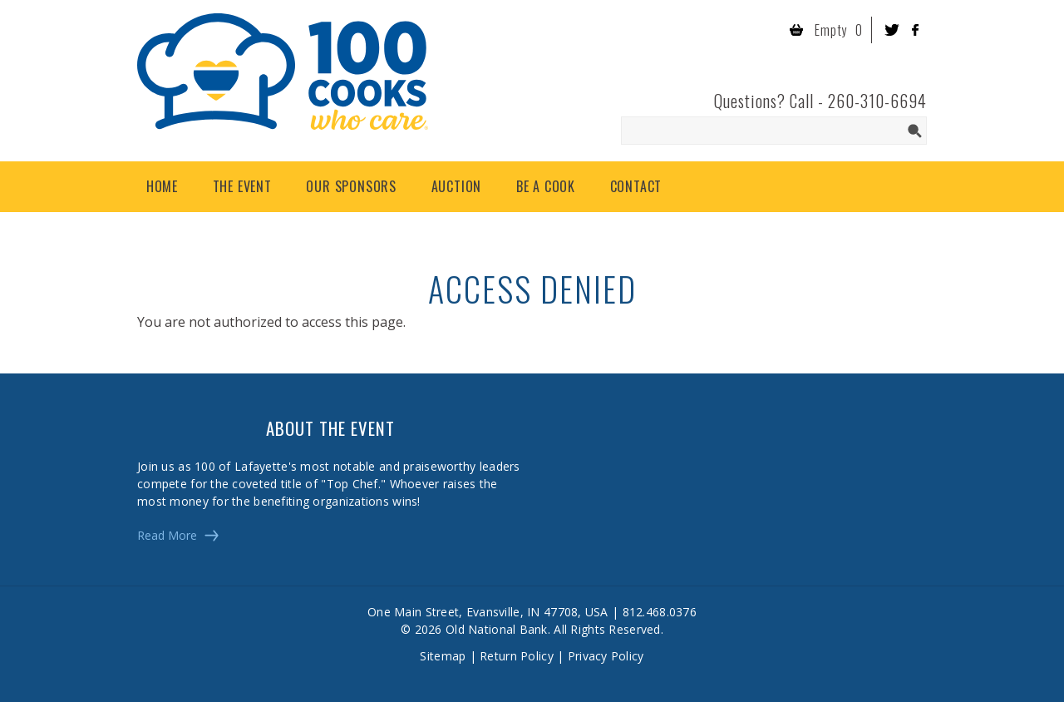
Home (162, 186)
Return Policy (517, 656)
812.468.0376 (660, 612)
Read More (167, 535)
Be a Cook (545, 186)
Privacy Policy (606, 656)
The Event (242, 186)
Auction (456, 186)
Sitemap (443, 656)
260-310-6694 (877, 100)
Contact (636, 186)
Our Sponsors (351, 186)
